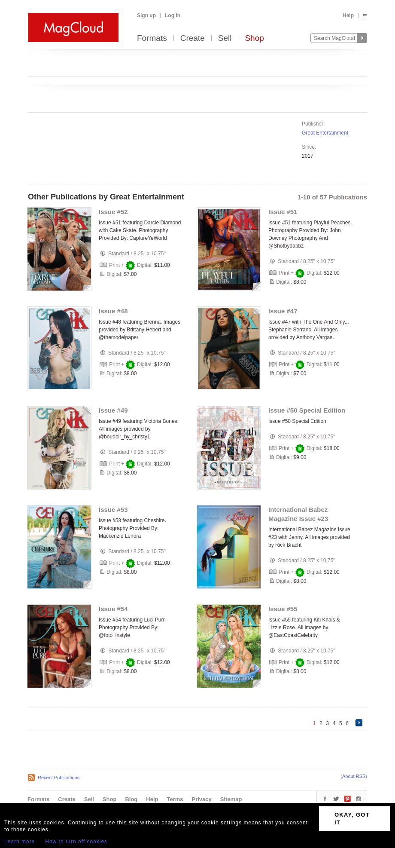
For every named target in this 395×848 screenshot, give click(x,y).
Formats (152, 38)
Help (348, 15)
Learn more (19, 842)
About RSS (353, 776)
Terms (175, 799)
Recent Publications (58, 777)
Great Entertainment (325, 133)
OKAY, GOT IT (352, 818)
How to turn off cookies (76, 842)
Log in (172, 15)
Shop (254, 38)
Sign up (146, 15)
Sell (225, 38)
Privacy (202, 799)
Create (192, 38)
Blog (131, 799)
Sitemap (231, 799)
